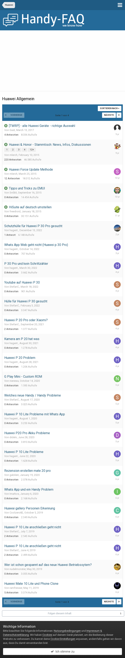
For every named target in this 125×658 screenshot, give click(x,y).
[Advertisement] (62, 60)
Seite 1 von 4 (62, 115)
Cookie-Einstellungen (63, 638)
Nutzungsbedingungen (67, 630)
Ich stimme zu (62, 651)
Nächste (109, 115)
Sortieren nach (109, 108)
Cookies (47, 634)
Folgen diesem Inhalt (59, 613)
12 (32, 149)
